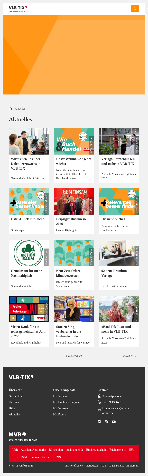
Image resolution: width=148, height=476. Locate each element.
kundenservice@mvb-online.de (115, 411)
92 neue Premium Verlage (114, 273)
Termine (14, 402)
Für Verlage (60, 396)
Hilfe (12, 408)
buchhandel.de (74, 449)
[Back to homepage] (18, 9)
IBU (131, 449)
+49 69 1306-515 (112, 402)
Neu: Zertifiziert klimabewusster (68, 273)
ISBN (15, 457)
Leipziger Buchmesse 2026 (71, 221)
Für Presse (59, 414)
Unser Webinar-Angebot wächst (73, 161)
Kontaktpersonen (112, 396)
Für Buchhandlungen (66, 402)
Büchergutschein (96, 449)
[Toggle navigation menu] (127, 9)
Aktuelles (15, 414)
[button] (135, 8)
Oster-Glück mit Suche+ (28, 219)
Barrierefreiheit (74, 465)
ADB (15, 449)
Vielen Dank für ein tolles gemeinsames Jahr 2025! (28, 331)
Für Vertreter (61, 408)
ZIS (58, 457)
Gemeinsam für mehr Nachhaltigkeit (26, 273)
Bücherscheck (117, 449)
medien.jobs (37, 457)
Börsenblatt (56, 449)
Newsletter (15, 396)
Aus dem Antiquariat (33, 449)
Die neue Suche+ (113, 219)
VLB (51, 457)
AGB (104, 465)
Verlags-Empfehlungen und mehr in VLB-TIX (118, 161)
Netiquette (92, 465)
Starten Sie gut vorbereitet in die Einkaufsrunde (68, 331)
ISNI (24, 457)
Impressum (132, 465)
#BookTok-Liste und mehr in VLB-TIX (116, 329)
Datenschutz (116, 465)
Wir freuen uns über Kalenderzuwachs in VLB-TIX (25, 163)
